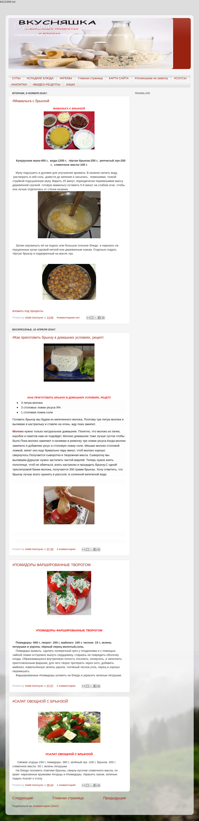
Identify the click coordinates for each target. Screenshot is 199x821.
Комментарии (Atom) (46, 806)
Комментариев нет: (69, 317)
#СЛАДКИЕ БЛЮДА (40, 78)
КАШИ (70, 84)
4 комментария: (67, 549)
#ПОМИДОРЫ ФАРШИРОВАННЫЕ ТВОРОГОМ (52, 565)
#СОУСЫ (180, 78)
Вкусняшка (32, 26)
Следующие (22, 798)
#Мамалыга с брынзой (31, 101)
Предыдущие (114, 798)
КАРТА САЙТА (119, 78)
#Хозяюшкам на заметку (151, 78)
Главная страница (90, 78)
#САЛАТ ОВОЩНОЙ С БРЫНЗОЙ (40, 701)
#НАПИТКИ (19, 84)
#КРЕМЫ (66, 78)
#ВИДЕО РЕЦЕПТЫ (46, 84)
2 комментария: (67, 685)
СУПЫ (16, 78)
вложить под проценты (28, 311)
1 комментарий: (67, 785)
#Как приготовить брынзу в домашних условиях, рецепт (58, 337)
